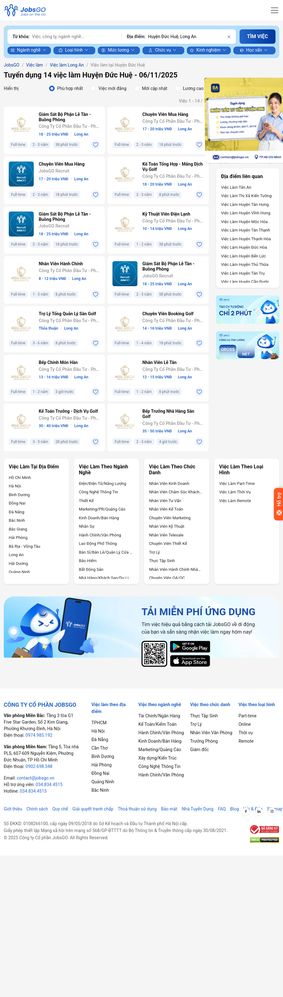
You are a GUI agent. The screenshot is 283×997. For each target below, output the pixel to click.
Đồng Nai (17, 503)
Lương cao (193, 88)
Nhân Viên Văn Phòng (211, 732)
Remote (246, 741)
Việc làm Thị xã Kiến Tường (246, 195)
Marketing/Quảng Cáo (159, 749)
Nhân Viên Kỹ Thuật (166, 526)
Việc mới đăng (112, 88)
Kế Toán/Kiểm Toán (157, 724)
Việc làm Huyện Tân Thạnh (245, 230)
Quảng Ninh (19, 572)
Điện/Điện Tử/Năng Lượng (103, 483)
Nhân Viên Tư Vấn (165, 500)
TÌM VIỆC (257, 36)
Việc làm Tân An (236, 187)
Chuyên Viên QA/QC (167, 578)
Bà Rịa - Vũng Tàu (24, 546)
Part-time (248, 715)
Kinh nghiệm (205, 50)
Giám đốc (199, 749)
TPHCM (99, 722)
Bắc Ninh (17, 520)
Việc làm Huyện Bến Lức (243, 256)
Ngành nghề (25, 50)
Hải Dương (18, 563)
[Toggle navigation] (274, 10)
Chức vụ (159, 50)
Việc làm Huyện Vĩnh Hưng (246, 213)
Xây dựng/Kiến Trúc (157, 757)
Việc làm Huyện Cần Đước (245, 281)
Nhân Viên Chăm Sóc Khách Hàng (176, 492)
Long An (16, 554)
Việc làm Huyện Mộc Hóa (244, 221)
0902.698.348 (39, 766)
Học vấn (251, 50)
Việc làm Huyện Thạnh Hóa (246, 239)
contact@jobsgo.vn (35, 777)
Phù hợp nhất (70, 88)
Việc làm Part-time (237, 483)
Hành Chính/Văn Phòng (100, 535)
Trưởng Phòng (204, 741)
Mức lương (115, 50)
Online (245, 724)
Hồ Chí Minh (20, 477)
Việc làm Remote (235, 500)
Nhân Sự (87, 526)
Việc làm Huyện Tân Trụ (243, 273)
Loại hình (70, 50)
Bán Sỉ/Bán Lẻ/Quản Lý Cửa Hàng (106, 552)
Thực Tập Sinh (162, 560)
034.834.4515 (49, 784)
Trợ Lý (154, 552)
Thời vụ (246, 732)
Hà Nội (15, 486)
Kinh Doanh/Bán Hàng (99, 518)
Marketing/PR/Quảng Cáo (102, 509)
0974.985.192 (39, 735)
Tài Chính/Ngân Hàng (159, 715)
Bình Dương (19, 494)
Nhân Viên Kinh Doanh (169, 483)
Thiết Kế (86, 500)
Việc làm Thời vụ (235, 492)
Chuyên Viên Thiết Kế (168, 543)
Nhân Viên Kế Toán (166, 509)
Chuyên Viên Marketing (170, 518)
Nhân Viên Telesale (166, 535)
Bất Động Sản (91, 569)
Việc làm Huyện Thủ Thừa (245, 264)
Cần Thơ (100, 747)
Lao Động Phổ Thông (98, 543)
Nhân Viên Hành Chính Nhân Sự (176, 569)
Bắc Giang (18, 529)
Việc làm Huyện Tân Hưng (245, 204)
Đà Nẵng (16, 512)
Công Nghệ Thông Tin (98, 492)
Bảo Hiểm (88, 560)
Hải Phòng (18, 537)
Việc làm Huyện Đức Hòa (244, 247)
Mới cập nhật (154, 88)
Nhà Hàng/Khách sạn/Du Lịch (106, 578)
